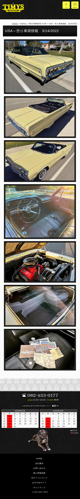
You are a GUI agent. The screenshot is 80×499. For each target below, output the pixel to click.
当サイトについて (39, 478)
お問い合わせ (39, 468)
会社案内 (39, 463)
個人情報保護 (39, 473)
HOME (15, 24)
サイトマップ (39, 487)
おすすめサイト (39, 483)
